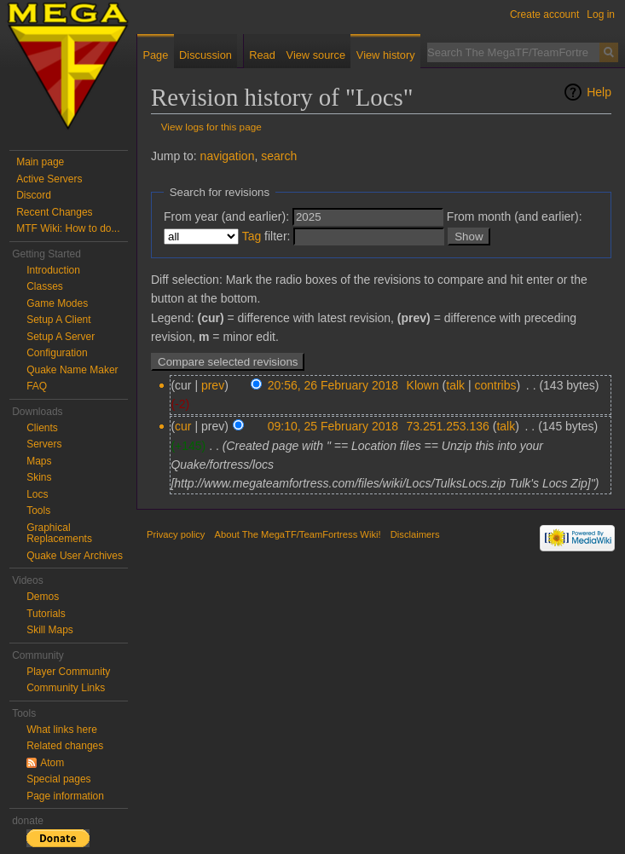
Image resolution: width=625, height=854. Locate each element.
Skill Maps (49, 630)
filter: (266, 236)
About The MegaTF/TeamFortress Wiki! (298, 534)
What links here (61, 730)
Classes (44, 286)
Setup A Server (60, 337)
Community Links (65, 688)
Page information (65, 796)
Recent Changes (54, 212)
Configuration (56, 353)
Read (262, 55)
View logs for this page (211, 126)
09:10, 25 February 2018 (333, 426)
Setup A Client (58, 320)
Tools (38, 510)
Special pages (58, 779)
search (279, 156)
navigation (227, 156)
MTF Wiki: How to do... (67, 228)
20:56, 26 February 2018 (333, 385)
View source (315, 55)
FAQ (36, 386)
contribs (495, 385)
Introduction (53, 270)
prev (212, 385)
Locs (37, 494)
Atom (52, 763)
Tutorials (46, 614)
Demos (42, 597)
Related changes (64, 746)
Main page (40, 162)
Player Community (68, 672)
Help (599, 92)
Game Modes (57, 303)
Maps (38, 461)
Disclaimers (415, 534)
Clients (42, 428)
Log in (601, 14)
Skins (38, 477)
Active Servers (49, 179)
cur (183, 426)
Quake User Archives (74, 556)
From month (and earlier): (514, 216)
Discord (33, 195)
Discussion (205, 55)
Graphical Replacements (59, 533)
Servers (43, 444)
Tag (252, 236)
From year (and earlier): (226, 216)
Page (155, 55)
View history (385, 55)
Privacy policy (176, 534)
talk (455, 385)
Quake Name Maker (72, 370)
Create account (544, 14)
